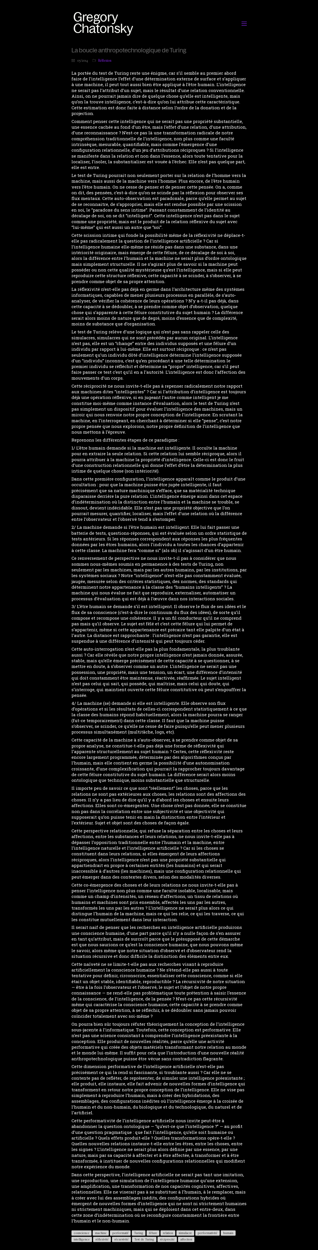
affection (186, 1239)
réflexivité (102, 1239)
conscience (81, 1233)
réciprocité (167, 1239)
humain (228, 1233)
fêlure (153, 1233)
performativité (207, 1233)
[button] (244, 23)
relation (168, 1233)
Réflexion (105, 60)
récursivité (121, 1239)
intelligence (82, 1239)
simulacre (185, 1233)
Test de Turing (144, 1239)
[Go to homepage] (104, 23)
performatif (120, 1233)
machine (101, 1233)
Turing (138, 1233)
